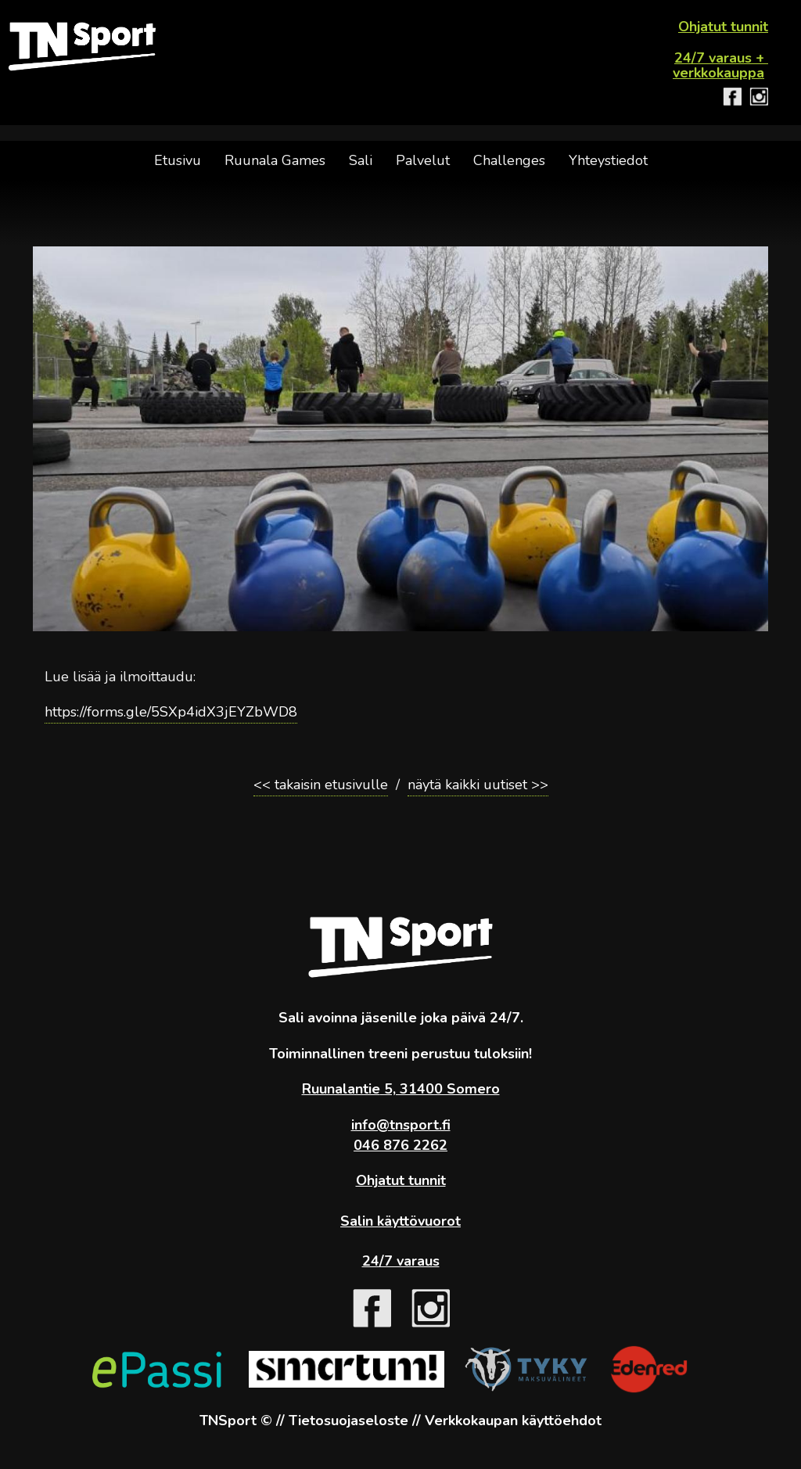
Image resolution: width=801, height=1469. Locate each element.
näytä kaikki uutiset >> (478, 784)
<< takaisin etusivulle (320, 784)
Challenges (509, 160)
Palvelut (423, 160)
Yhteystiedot (608, 160)
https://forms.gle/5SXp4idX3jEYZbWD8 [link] (171, 711)
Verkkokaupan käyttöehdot (513, 1420)
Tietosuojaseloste (348, 1420)
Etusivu (177, 160)
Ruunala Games (274, 160)
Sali (360, 160)
